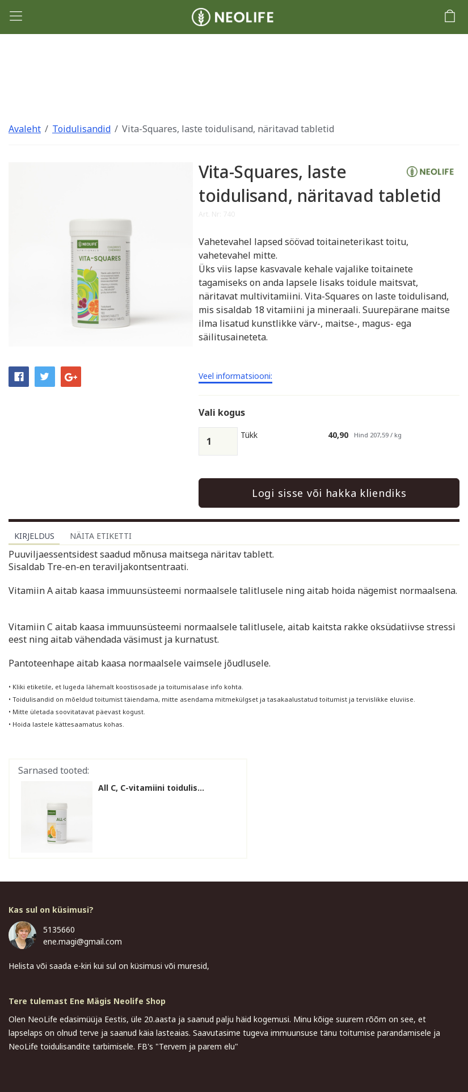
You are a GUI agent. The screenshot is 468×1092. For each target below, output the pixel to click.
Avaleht (25, 129)
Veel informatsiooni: (235, 376)
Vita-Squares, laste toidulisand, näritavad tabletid (228, 129)
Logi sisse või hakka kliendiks (329, 493)
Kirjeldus (34, 535)
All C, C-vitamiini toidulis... (151, 788)
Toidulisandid (81, 129)
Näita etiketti (101, 535)
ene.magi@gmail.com (82, 941)
